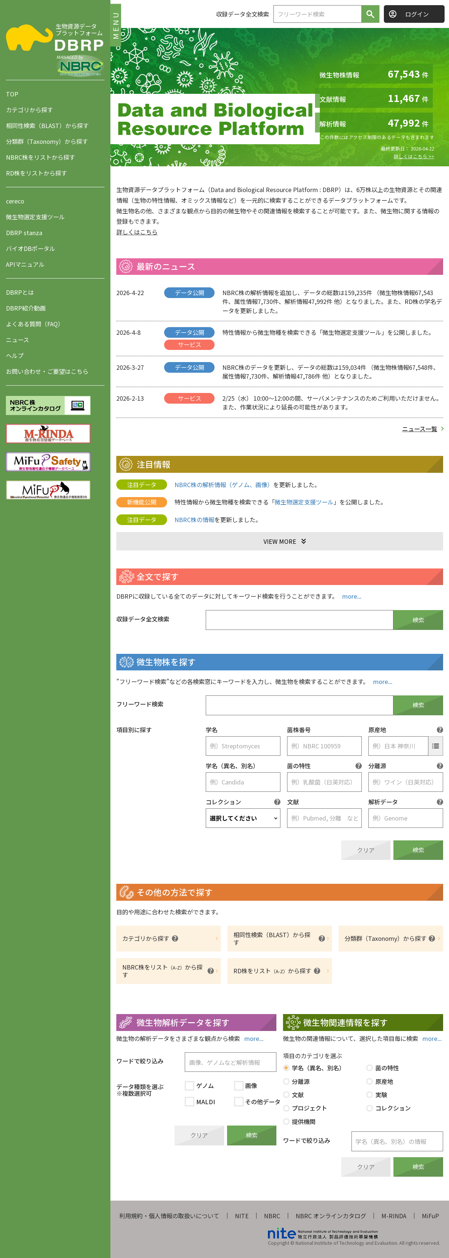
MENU (115, 25)
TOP (12, 93)
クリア (366, 850)
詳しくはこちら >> (414, 156)
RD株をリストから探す (36, 173)
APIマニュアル (25, 264)
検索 (418, 620)
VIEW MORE (280, 541)
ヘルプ (15, 355)
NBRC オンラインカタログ (331, 1215)
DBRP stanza (24, 232)
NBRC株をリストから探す (40, 157)
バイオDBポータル (30, 248)
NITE (242, 1215)
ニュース (17, 339)
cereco (15, 200)
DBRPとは (20, 292)
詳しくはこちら (137, 231)
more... (351, 596)
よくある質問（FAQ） (35, 323)
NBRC (272, 1215)
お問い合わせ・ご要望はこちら (47, 371)
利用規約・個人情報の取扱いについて (169, 1215)
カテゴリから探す (29, 109)
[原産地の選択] (435, 746)
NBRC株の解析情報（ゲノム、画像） (223, 484)
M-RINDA (393, 1215)
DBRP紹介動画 (26, 308)
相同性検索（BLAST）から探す (47, 125)
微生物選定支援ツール (35, 216)
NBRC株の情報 (194, 519)
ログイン (417, 14)
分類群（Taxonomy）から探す (47, 141)
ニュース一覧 (419, 428)
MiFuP (430, 1215)
